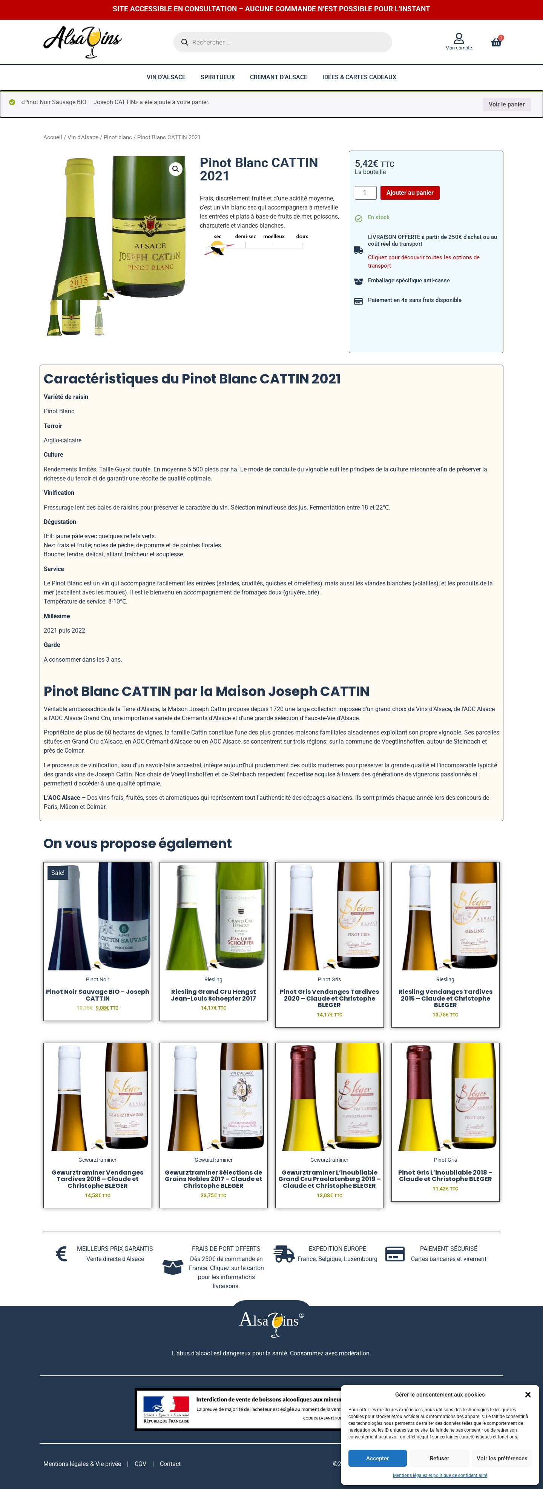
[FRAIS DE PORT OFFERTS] (172, 1267)
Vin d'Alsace (82, 137)
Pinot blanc (118, 137)
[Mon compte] (459, 38)
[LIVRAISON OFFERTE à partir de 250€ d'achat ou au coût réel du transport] (358, 250)
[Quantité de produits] (366, 193)
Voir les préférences (502, 1458)
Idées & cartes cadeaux (359, 77)
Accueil (52, 137)
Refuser (439, 1458)
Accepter (377, 1458)
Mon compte (458, 48)
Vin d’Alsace (166, 77)
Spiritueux (218, 77)
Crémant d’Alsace (278, 77)
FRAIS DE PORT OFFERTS (226, 1248)
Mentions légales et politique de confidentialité (440, 1475)
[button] (528, 1394)
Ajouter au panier (410, 192)
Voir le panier (507, 104)
